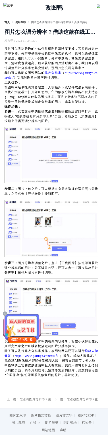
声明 (63, 430)
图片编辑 (70, 423)
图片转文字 (64, 415)
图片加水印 (17, 415)
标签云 (87, 423)
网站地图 (48, 430)
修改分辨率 (53, 73)
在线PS (35, 423)
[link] (7, 22)
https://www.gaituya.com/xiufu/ (37, 356)
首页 (7, 22)
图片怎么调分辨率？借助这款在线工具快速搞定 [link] (59, 22)
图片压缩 (51, 423)
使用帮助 (20, 22)
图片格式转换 (41, 415)
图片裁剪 (18, 423)
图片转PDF (85, 415)
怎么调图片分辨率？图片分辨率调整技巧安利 (51, 399)
